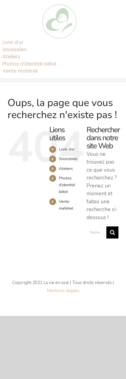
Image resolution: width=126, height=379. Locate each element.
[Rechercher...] (96, 232)
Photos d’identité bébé (67, 185)
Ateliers (66, 168)
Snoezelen (68, 159)
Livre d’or (67, 149)
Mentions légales (63, 291)
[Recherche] (112, 232)
